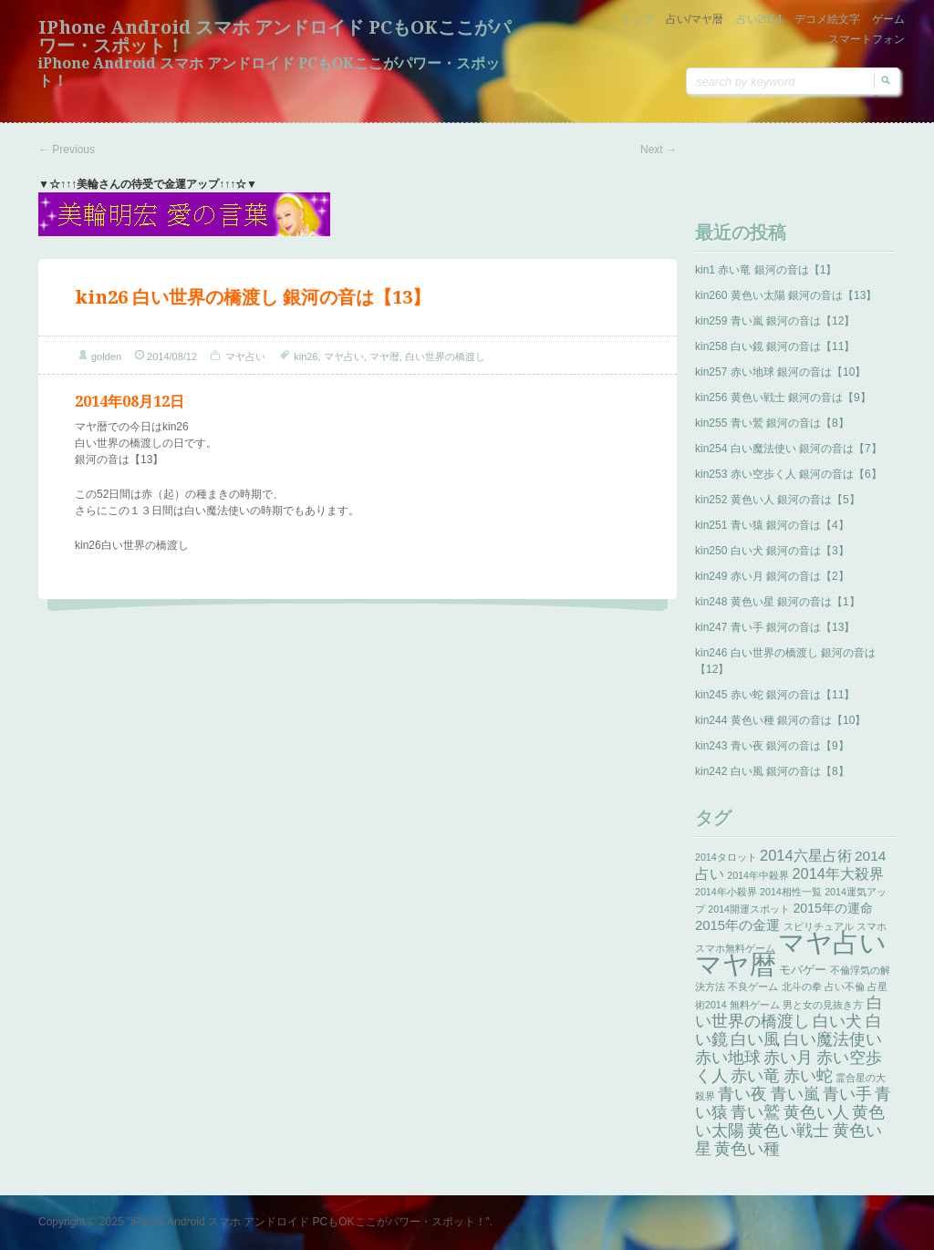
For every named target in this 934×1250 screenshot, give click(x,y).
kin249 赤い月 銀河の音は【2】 (772, 576)
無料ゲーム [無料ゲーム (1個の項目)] (755, 1004)
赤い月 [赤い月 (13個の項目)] (788, 1058)
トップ (637, 19)
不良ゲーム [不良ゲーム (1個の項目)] (753, 986)
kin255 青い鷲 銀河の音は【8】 (772, 423)
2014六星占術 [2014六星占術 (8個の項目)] (806, 855)
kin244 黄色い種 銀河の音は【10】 (780, 720)
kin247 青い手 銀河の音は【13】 (775, 627)
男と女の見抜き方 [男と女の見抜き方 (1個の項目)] (823, 1004)
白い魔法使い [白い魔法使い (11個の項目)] (833, 1039)
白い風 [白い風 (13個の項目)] (755, 1039)
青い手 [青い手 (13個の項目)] (847, 1094)
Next (658, 149)
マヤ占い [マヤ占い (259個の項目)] (832, 942)
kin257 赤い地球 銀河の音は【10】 (780, 372)
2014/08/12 (172, 356)
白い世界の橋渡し (445, 356)
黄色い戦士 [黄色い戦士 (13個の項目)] (788, 1130)
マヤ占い (245, 356)
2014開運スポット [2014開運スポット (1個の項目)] (749, 909)
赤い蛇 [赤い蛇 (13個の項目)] (808, 1076)
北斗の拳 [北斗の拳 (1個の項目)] (802, 986)
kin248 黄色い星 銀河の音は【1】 (777, 601)
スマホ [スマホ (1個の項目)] (871, 926)
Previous (66, 149)
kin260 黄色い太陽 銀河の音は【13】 (786, 295)
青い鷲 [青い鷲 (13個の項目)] (755, 1112)
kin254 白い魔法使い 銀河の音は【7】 (788, 448)
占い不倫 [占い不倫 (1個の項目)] (845, 986)
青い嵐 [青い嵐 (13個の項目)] (795, 1094)
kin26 (305, 356)
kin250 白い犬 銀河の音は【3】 (772, 550)
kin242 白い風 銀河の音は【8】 (772, 771)
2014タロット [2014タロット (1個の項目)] (726, 857)
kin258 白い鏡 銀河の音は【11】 (775, 346)
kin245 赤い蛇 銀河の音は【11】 (775, 694)
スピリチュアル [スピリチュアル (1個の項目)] (819, 926)
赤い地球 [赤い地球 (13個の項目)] (728, 1058)
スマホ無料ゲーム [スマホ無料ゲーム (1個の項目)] (735, 948)
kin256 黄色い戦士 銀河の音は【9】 (783, 397)
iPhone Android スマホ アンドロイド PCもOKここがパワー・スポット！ (274, 36)
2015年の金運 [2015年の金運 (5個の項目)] (737, 925)
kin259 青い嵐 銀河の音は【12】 (775, 321)
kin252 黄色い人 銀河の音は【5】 (777, 499)
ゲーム (888, 19)
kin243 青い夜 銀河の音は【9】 (772, 745)
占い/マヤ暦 (694, 19)
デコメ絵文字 (827, 19)
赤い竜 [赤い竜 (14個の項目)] (755, 1075)
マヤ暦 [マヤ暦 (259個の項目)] (735, 964)
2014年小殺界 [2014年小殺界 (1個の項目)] (726, 891)
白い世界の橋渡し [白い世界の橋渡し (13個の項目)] (789, 1012)
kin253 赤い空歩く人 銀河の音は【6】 (788, 474)
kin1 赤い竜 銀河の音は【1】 (765, 269)
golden (106, 356)
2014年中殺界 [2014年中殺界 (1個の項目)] (758, 875)
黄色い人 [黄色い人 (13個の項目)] (816, 1112)
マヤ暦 (384, 356)
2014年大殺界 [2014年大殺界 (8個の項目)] (838, 873)
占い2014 (759, 19)
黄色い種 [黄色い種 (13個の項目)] (747, 1149)
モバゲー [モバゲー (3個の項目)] (802, 969)
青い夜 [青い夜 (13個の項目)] (742, 1094)
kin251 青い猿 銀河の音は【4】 (772, 525)
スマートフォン (866, 39)
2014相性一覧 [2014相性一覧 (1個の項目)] (791, 891)
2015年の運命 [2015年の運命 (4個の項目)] (833, 908)
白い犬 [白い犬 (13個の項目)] (837, 1021)
